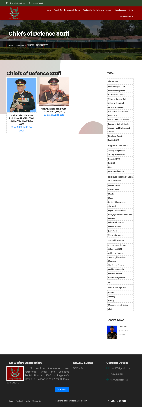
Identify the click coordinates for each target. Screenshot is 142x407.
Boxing (111, 300)
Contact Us (36, 401)
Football (111, 292)
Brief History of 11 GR (116, 86)
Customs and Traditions (117, 94)
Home (48, 9)
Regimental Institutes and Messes (97, 9)
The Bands (112, 206)
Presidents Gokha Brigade (118, 124)
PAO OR (111, 163)
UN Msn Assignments (116, 277)
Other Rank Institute (115, 222)
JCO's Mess (112, 230)
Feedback (19, 401)
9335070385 (36, 3)
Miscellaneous (120, 9)
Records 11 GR (114, 159)
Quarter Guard (114, 185)
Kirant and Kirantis (115, 136)
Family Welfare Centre (116, 202)
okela (110, 309)
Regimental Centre (72, 9)
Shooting (111, 296)
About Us (58, 9)
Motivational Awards (116, 171)
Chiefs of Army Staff (116, 103)
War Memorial (113, 189)
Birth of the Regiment (116, 90)
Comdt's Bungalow (115, 235)
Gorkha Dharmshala (116, 269)
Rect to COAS (113, 140)
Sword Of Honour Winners (118, 119)
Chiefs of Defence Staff (37, 45)
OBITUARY (123, 326)
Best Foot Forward (115, 273)
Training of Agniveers (116, 150)
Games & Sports (126, 16)
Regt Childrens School (116, 210)
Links (131, 9)
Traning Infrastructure (116, 154)
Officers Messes (114, 226)
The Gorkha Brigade (116, 265)
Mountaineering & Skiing (118, 305)
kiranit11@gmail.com (16, 3)
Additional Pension (115, 253)
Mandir (111, 193)
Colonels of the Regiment (118, 111)
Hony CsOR (112, 115)
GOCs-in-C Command (116, 107)
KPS (109, 167)
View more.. (61, 389)
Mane (110, 198)
